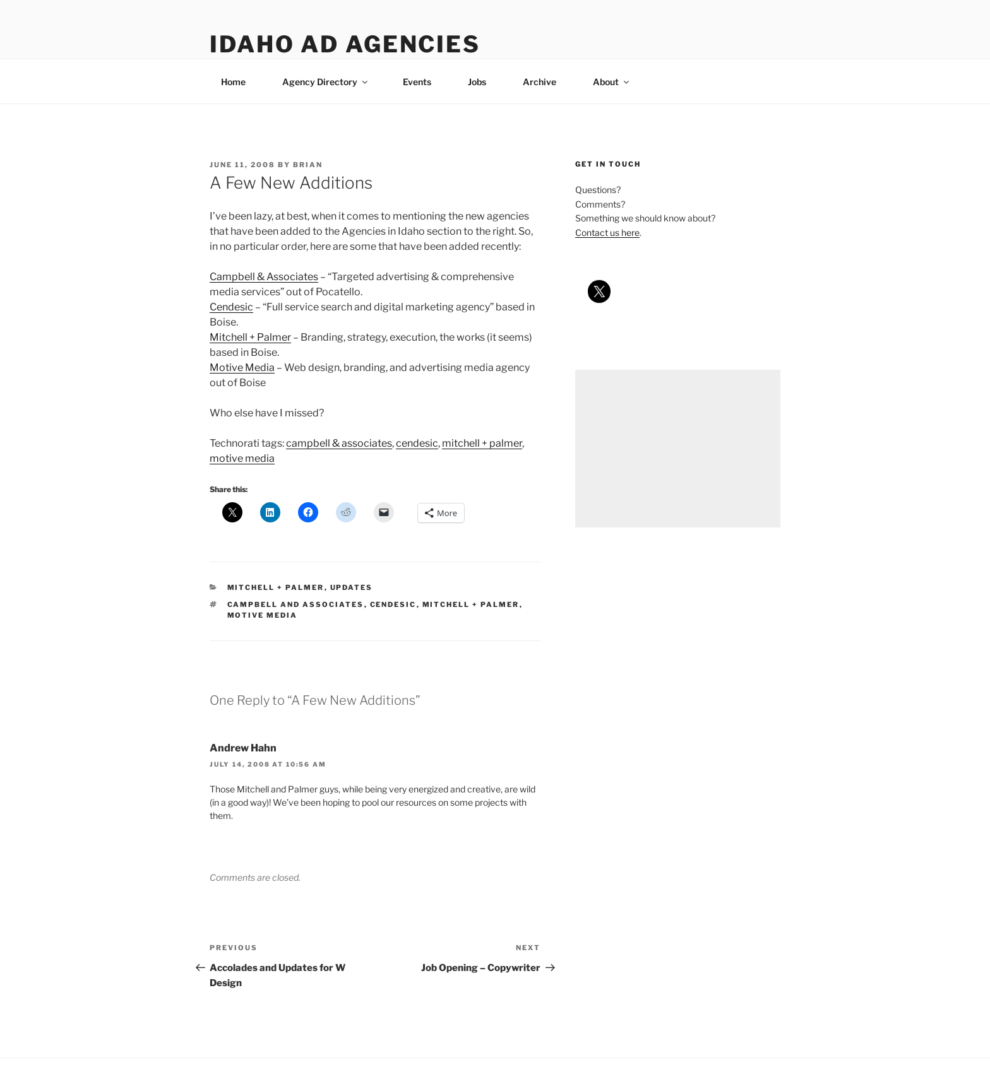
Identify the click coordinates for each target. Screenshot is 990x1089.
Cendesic (231, 307)
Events (417, 81)
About (612, 81)
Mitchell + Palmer (250, 337)
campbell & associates (339, 443)
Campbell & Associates (264, 277)
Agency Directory (325, 81)
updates (351, 587)
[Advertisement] (677, 448)
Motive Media (242, 368)
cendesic (417, 443)
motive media (242, 458)
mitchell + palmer (482, 443)
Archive (539, 81)
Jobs (477, 81)
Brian (308, 164)
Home (233, 81)
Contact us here (607, 232)
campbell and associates (295, 604)
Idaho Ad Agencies (345, 44)
